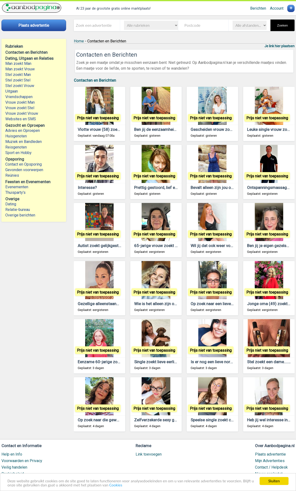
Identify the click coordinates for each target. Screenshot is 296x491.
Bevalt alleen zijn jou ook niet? (218, 187)
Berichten (258, 8)
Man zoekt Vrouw (20, 69)
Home (79, 41)
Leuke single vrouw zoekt (270, 129)
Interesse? (87, 187)
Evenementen (16, 187)
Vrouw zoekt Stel (19, 108)
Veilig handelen (14, 467)
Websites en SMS (20, 119)
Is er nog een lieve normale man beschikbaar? (232, 361)
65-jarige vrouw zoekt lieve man (163, 245)
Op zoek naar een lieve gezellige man (224, 303)
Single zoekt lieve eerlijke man (161, 361)
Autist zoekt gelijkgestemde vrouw (109, 245)
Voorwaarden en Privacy (21, 460)
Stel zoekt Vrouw (19, 85)
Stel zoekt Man (18, 74)
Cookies (115, 485)
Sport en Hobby (18, 152)
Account (276, 8)
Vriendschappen (19, 96)
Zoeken (282, 25)
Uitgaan (11, 91)
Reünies (12, 175)
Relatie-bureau (17, 209)
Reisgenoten (16, 147)
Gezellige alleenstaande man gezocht (112, 303)
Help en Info (11, 454)
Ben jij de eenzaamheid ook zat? (163, 129)
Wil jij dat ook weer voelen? (215, 245)
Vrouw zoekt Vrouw (21, 113)
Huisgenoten (16, 136)
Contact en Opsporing (23, 164)
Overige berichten (20, 215)
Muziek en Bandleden (23, 141)
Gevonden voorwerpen (24, 170)
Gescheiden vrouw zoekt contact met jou (228, 129)
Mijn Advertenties (270, 460)
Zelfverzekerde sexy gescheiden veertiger (172, 419)
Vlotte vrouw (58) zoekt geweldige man (113, 129)
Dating (10, 204)
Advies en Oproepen (22, 130)
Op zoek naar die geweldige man (107, 419)
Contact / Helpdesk (271, 467)
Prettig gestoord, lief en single (161, 187)
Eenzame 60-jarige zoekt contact (108, 361)
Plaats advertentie (270, 454)
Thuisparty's (15, 192)
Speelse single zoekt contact (217, 419)
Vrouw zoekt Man (20, 102)
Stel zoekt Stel (17, 80)
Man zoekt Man (18, 63)
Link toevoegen (149, 454)
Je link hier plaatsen (279, 46)
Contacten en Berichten (95, 80)
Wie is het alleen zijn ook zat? (160, 303)
